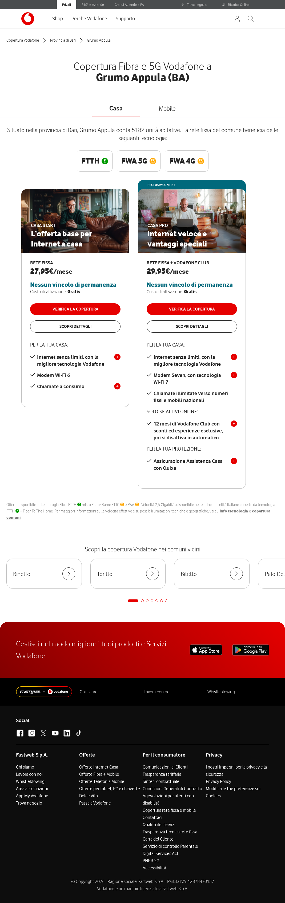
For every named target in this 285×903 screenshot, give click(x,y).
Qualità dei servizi (159, 824)
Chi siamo (89, 691)
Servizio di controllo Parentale (170, 846)
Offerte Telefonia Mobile (101, 781)
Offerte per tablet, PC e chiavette (109, 788)
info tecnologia (234, 511)
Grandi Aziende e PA (129, 4)
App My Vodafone (32, 795)
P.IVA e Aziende (93, 4)
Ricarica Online (236, 4)
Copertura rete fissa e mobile (169, 810)
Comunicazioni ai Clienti (165, 767)
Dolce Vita (88, 795)
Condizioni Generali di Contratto (172, 788)
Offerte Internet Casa (98, 767)
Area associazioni (32, 788)
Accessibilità (154, 867)
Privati (66, 4)
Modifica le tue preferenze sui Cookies (233, 792)
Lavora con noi (157, 691)
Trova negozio (194, 4)
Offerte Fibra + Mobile (99, 774)
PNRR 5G (151, 860)
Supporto (125, 18)
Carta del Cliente (158, 839)
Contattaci (152, 817)
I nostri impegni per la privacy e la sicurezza (236, 770)
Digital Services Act (160, 853)
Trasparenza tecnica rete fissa (170, 831)
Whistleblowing (221, 691)
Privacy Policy (218, 781)
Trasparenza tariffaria (162, 774)
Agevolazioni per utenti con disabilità (168, 799)
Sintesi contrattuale (161, 781)
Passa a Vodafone (95, 803)
